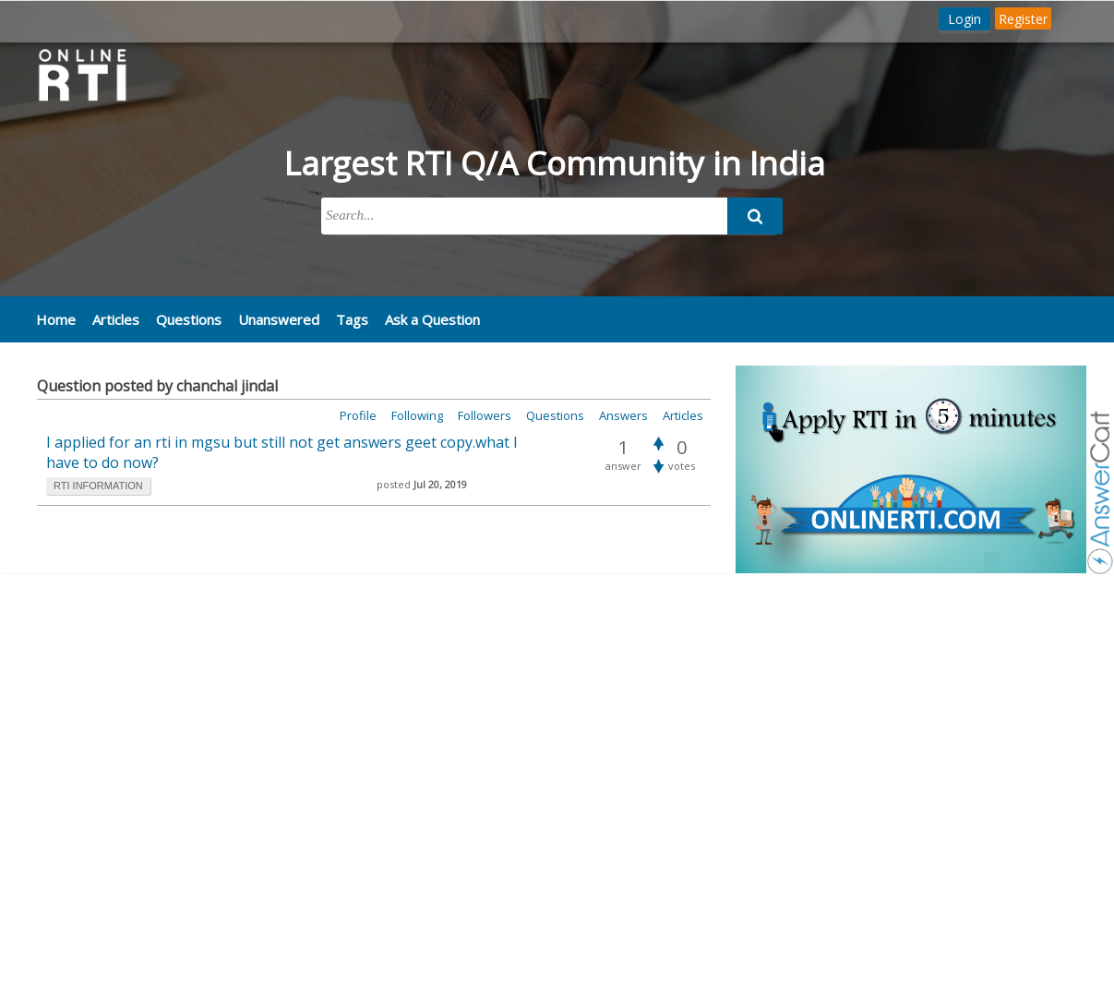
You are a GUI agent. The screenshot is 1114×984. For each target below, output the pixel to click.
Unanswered (278, 319)
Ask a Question (432, 319)
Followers (484, 415)
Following (417, 415)
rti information (98, 485)
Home (56, 319)
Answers (623, 415)
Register (1023, 19)
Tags (352, 319)
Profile (358, 415)
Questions (189, 319)
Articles (115, 319)
